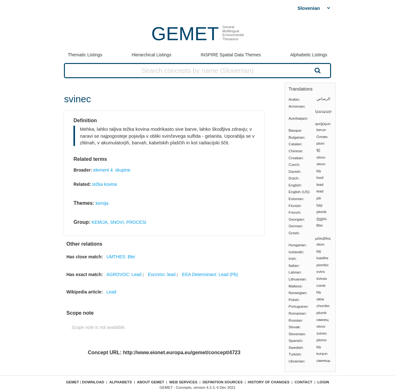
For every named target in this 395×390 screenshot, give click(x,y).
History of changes (269, 382)
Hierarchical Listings (151, 54)
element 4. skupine (111, 170)
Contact (303, 382)
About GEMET (150, 382)
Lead (111, 291)
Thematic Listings (85, 54)
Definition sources (223, 382)
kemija (102, 203)
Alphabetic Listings (308, 54)
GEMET (185, 33)
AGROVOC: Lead (123, 274)
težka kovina (104, 184)
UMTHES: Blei (120, 256)
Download (93, 382)
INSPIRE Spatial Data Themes (231, 54)
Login (323, 382)
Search (317, 70)
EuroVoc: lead (161, 274)
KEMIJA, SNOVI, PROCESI (118, 222)
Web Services (183, 382)
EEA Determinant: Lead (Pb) (210, 274)
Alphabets (120, 382)
